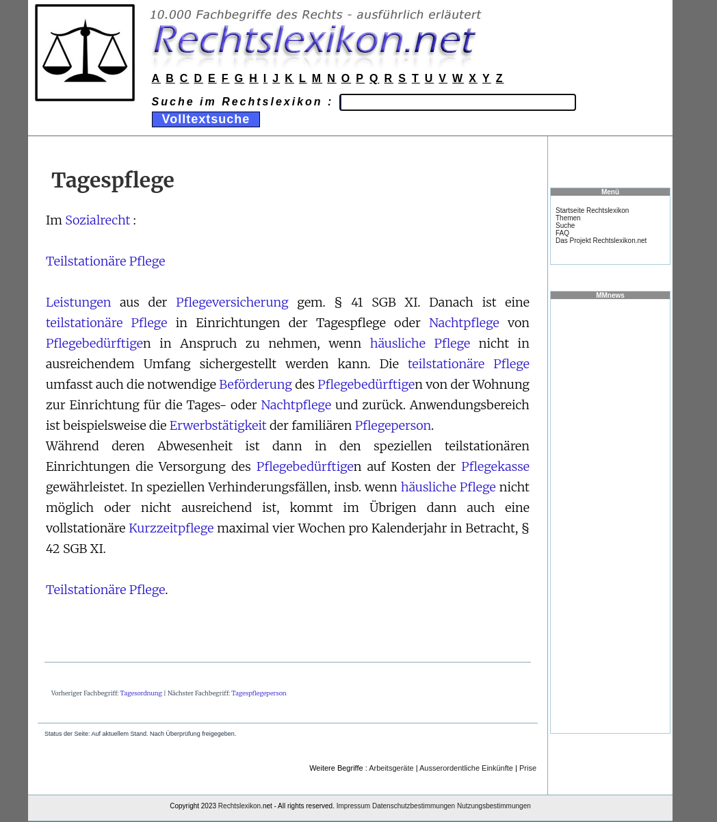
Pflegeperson (393, 425)
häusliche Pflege (420, 343)
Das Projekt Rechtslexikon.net (601, 240)
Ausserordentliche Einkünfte (466, 768)
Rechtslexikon (239, 806)
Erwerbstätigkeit (218, 425)
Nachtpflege (464, 323)
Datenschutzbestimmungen (413, 806)
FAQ (562, 233)
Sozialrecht (97, 220)
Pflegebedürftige (94, 343)
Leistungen (78, 302)
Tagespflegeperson (258, 693)
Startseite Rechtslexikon (592, 210)
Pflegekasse (495, 466)
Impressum (353, 806)
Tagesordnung (141, 693)
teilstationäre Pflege (106, 323)
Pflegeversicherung (232, 302)
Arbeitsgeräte (391, 768)
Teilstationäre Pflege (105, 261)
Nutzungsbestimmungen (494, 806)
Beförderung (255, 384)
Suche (565, 225)
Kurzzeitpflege (171, 528)
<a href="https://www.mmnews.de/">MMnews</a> (610, 515)
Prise (527, 768)
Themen (568, 218)
